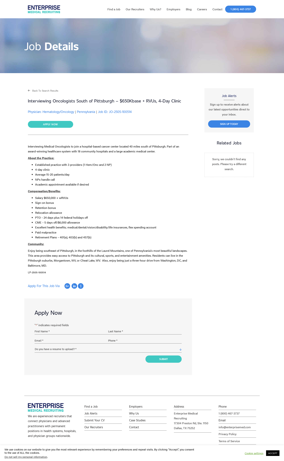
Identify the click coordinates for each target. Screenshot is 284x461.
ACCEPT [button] (272, 453)
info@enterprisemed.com (235, 427)
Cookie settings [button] (254, 453)
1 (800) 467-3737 (229, 413)
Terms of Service (229, 441)
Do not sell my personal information (26, 457)
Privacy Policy (228, 434)
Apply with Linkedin (74, 286)
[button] (43, 90)
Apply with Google (67, 286)
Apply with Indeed (81, 286)
